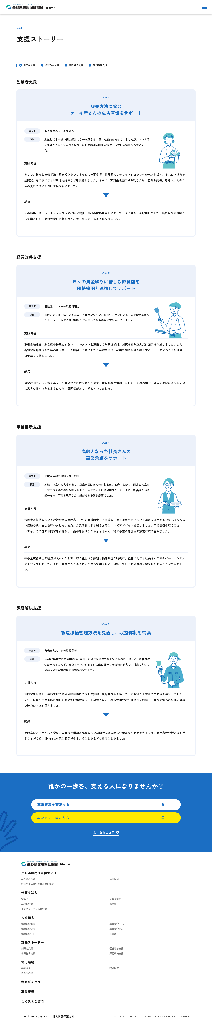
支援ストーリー (32, 942)
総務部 (112, 904)
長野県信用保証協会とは (39, 872)
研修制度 (114, 968)
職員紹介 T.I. (27, 933)
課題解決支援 (100, 65)
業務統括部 (27, 904)
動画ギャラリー (32, 981)
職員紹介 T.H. (116, 923)
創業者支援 (29, 65)
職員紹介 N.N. (28, 923)
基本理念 (114, 879)
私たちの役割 (28, 879)
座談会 (112, 933)
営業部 (24, 899)
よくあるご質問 (32, 1001)
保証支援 (53, 186)
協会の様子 (27, 973)
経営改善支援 (52, 65)
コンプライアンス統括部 (34, 909)
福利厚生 (26, 968)
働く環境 (27, 962)
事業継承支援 (76, 65)
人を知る (27, 917)
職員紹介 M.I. (116, 928)
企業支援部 (115, 899)
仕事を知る (29, 892)
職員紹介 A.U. (28, 928)
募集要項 (27, 991)
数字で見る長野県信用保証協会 (37, 884)
